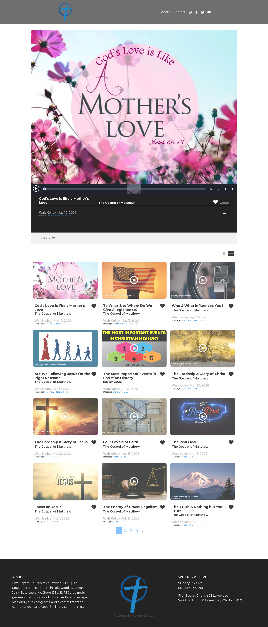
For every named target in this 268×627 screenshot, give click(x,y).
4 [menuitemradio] (137, 530)
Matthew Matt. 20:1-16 (56, 391)
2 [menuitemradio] (125, 530)
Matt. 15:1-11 (187, 456)
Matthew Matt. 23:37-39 (58, 215)
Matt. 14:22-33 (52, 521)
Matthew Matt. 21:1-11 (193, 388)
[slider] (124, 188)
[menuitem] (149, 530)
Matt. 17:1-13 (50, 456)
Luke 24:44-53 (120, 391)
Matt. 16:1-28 (119, 456)
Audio (224, 203)
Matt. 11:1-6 (187, 524)
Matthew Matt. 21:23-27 (194, 320)
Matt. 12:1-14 (119, 521)
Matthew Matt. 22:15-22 (125, 323)
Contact (179, 12)
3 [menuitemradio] (131, 530)
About (166, 12)
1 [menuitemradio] (119, 530)
